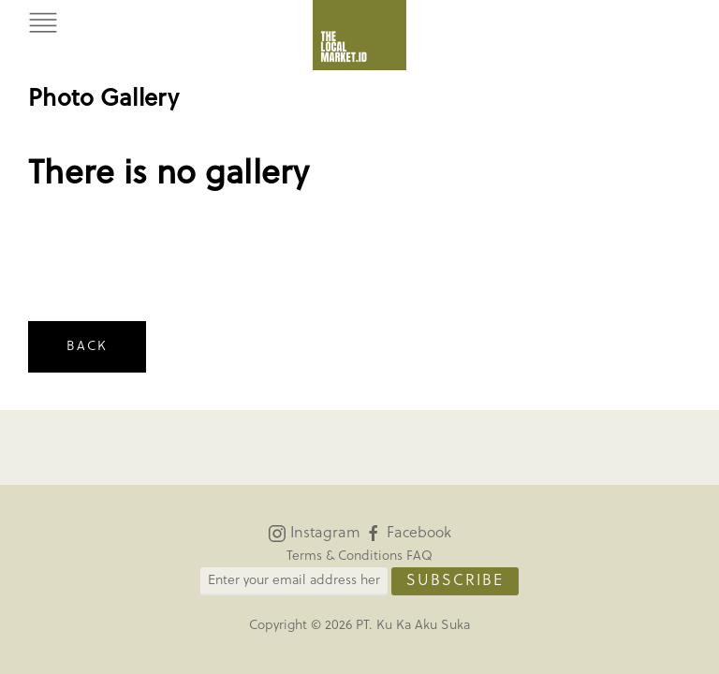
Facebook (407, 533)
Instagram (314, 533)
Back (87, 347)
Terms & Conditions (344, 556)
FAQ (419, 556)
